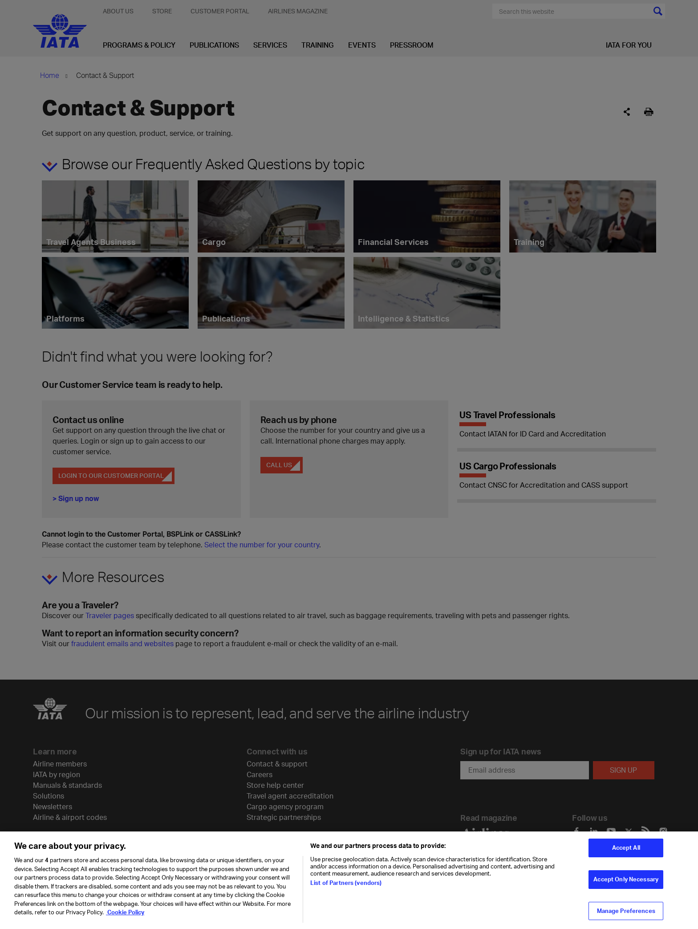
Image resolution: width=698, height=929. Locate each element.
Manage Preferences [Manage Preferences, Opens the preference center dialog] (626, 917)
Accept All (626, 854)
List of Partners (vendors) (345, 889)
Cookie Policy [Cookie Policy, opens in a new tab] (125, 919)
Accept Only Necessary (625, 886)
